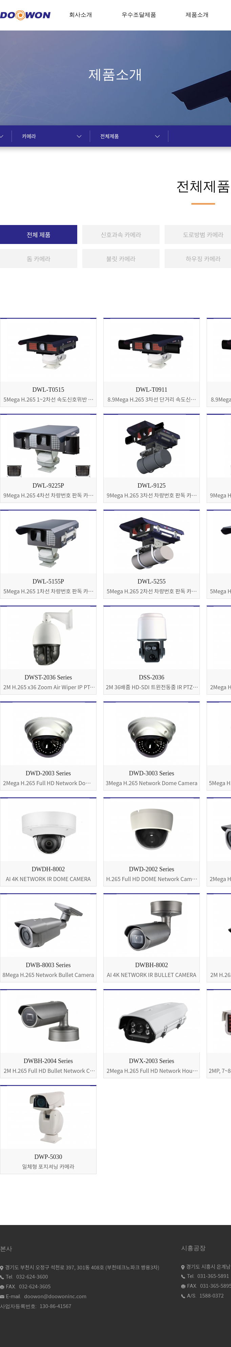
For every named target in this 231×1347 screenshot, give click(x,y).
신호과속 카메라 (121, 234)
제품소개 (197, 15)
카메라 (52, 136)
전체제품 (130, 136)
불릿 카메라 (121, 258)
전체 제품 (38, 234)
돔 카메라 (38, 258)
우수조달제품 (139, 15)
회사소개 (80, 15)
